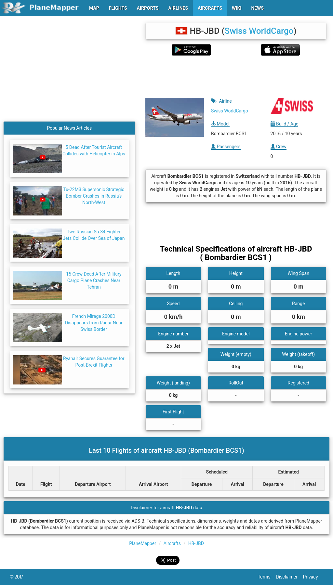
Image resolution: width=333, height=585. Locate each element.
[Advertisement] (235, 76)
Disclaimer (289, 577)
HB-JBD (196, 543)
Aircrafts (172, 543)
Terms (267, 577)
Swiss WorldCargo (258, 31)
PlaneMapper (142, 543)
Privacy (313, 577)
